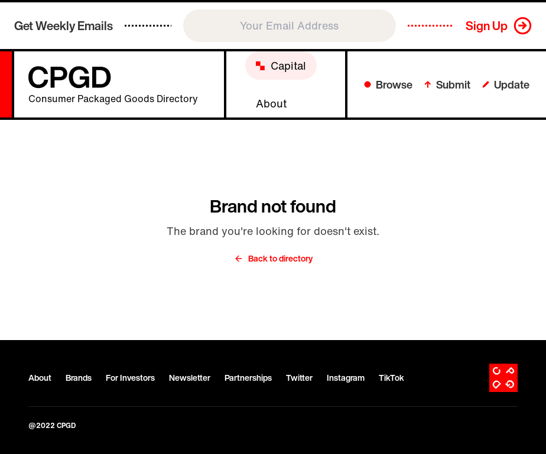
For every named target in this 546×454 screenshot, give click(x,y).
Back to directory (273, 258)
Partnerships (248, 378)
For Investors (130, 378)
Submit (447, 84)
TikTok (391, 378)
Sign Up (487, 25)
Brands (79, 378)
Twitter (299, 378)
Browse (388, 84)
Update (505, 84)
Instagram (346, 378)
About (39, 378)
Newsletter (189, 378)
